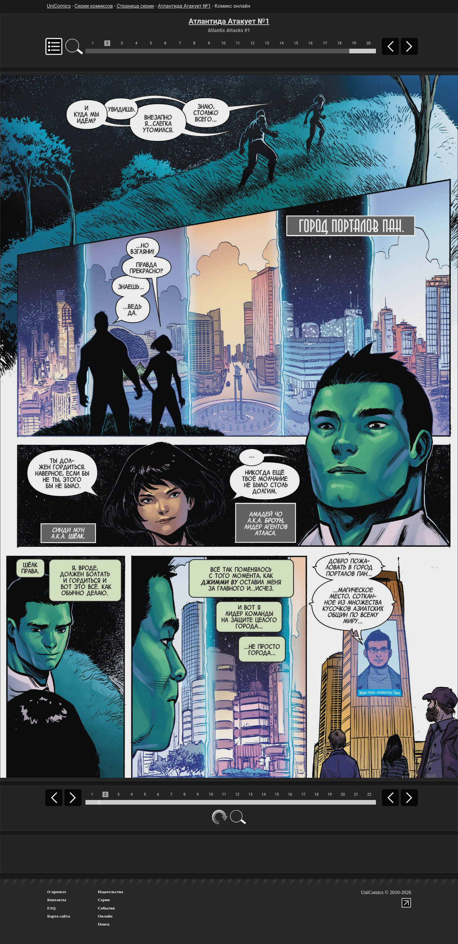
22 (369, 794)
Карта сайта (58, 916)
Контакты (56, 899)
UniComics (59, 6)
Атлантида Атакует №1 (184, 6)
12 (252, 43)
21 (356, 794)
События (106, 908)
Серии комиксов (94, 6)
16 (310, 43)
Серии (104, 899)
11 (238, 43)
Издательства (110, 891)
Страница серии (135, 6)
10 (223, 43)
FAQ (51, 908)
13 (267, 43)
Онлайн (105, 916)
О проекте (56, 891)
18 (339, 43)
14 (281, 43)
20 (368, 43)
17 (325, 43)
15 (296, 43)
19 (354, 43)
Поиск (104, 924)
